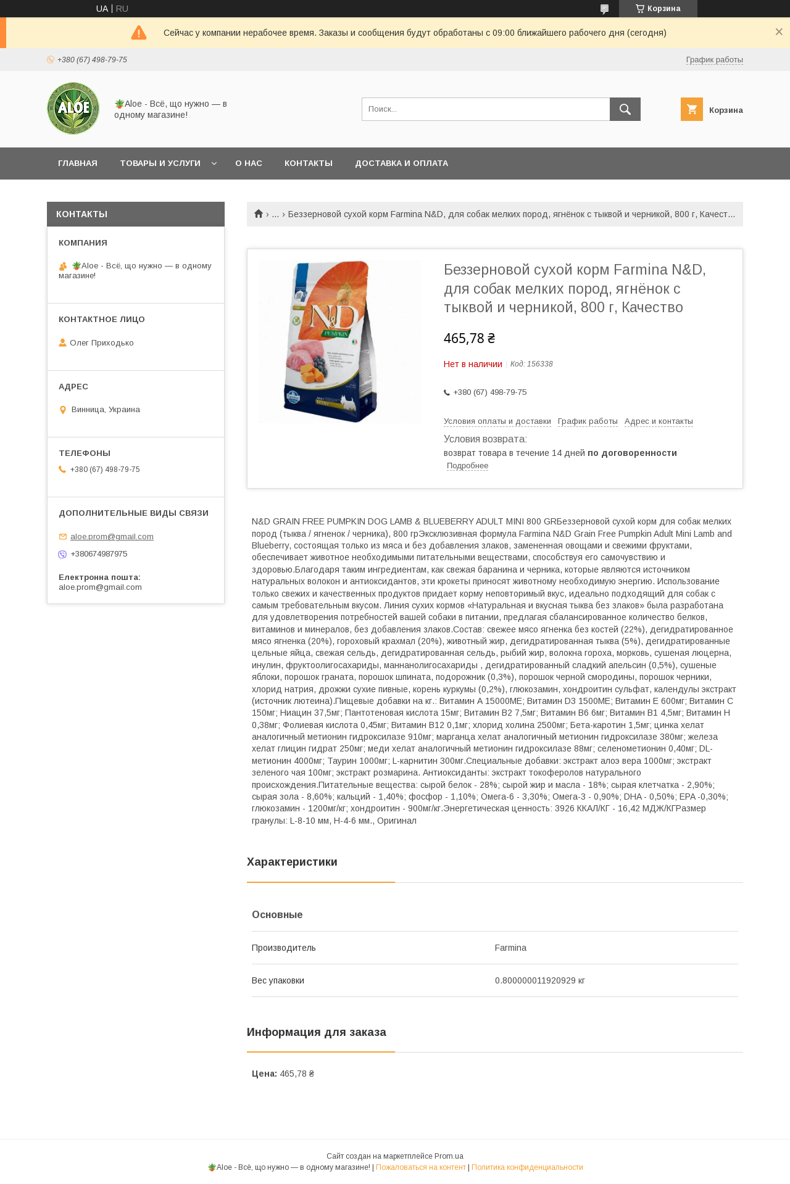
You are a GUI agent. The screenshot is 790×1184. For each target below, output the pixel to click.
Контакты (309, 163)
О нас (248, 163)
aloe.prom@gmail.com (112, 536)
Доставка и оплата (401, 163)
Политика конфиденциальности (527, 1167)
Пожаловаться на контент (421, 1167)
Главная (78, 163)
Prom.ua (449, 1156)
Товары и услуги (160, 163)
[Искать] (625, 109)
